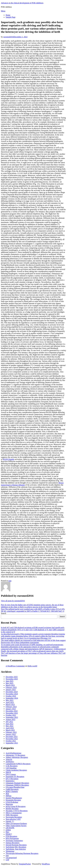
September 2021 (12, 743)
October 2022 (11, 715)
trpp (9, 581)
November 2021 (12, 739)
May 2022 (9, 726)
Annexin (9, 759)
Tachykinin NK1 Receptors (16, 847)
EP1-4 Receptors (12, 779)
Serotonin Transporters (14, 841)
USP (7, 860)
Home (8, 15)
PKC (7, 832)
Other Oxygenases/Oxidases (16, 823)
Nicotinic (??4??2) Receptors (17, 811)
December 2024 (12, 692)
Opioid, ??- (10, 821)
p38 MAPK (10, 828)
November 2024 (12, 694)
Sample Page (10, 17)
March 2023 (10, 705)
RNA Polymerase (12, 838)
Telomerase (10, 851)
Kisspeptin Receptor (13, 800)
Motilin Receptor (12, 809)
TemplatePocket (25, 864)
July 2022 (9, 722)
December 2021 (12, 737)
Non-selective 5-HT (13, 819)
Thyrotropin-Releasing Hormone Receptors (22, 853)
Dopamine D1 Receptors (15, 777)
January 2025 (11, 690)
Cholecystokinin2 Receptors (16, 770)
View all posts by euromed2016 (13, 601)
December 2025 (12, 677)
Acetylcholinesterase (13, 753)
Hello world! (32, 666)
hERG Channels (12, 791)
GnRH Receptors (12, 789)
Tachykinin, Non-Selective (16, 849)
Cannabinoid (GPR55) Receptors (18, 764)
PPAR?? (9, 834)
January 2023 (11, 709)
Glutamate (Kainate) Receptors (17, 783)
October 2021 (11, 741)
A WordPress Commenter (15, 666)
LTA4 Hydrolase (12, 802)
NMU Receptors (12, 815)
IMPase (8, 796)
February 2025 (11, 687)
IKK (7, 794)
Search (3, 613)
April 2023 (10, 702)
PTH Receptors (11, 836)
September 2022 (12, 717)
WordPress (46, 864)
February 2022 (11, 732)
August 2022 (10, 719)
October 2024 (11, 696)
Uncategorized (11, 858)
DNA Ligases (11, 774)
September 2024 (12, 698)
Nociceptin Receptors (14, 817)
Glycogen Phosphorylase (15, 787)
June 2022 (9, 724)
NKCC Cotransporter (14, 813)
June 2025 (9, 681)
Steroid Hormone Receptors (16, 845)
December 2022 (12, 711)
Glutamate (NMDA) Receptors (17, 785)
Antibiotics (10, 762)
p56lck (8, 830)
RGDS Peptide (8, 459)
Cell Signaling (11, 768)
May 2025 (9, 683)
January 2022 (11, 734)
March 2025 (10, 685)
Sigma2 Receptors (12, 843)
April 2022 (10, 728)
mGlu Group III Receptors (16, 806)
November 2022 (12, 713)
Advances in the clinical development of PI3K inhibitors (22, 3)
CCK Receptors (12, 766)
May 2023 (9, 700)
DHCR (8, 772)
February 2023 (11, 707)
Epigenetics (10, 781)
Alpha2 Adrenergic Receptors (17, 757)
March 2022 (10, 730)
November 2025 (12, 679)
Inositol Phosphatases (14, 798)
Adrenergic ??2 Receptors (15, 755)
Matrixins (9, 804)
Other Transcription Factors (16, 826)
